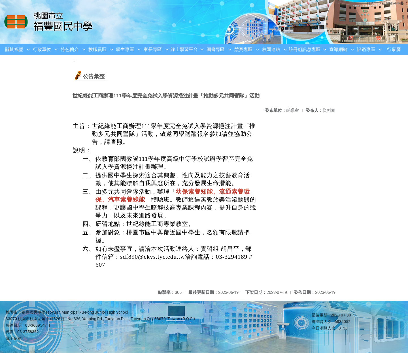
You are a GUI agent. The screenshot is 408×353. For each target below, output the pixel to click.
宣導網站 (338, 49)
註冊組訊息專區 (304, 49)
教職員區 (97, 49)
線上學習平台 (184, 49)
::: (74, 61)
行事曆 (394, 49)
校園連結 (271, 49)
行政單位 (42, 49)
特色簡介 (70, 49)
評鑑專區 (366, 49)
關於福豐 (14, 49)
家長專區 (153, 49)
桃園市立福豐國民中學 (385, 3)
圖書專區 (216, 49)
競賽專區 (243, 49)
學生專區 (125, 49)
